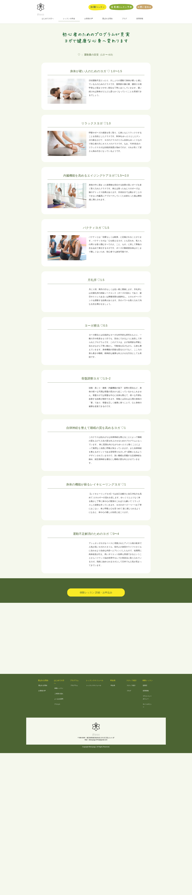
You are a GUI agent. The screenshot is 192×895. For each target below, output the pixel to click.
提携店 (145, 685)
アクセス (57, 704)
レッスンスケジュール (94, 680)
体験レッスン (58, 688)
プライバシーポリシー (147, 697)
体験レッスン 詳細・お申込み (96, 592)
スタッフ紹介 (131, 680)
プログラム (74, 680)
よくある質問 (58, 699)
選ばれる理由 (43, 680)
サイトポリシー (147, 705)
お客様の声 (42, 691)
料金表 (112, 680)
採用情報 (146, 691)
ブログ (129, 691)
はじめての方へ (59, 681)
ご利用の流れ (58, 694)
